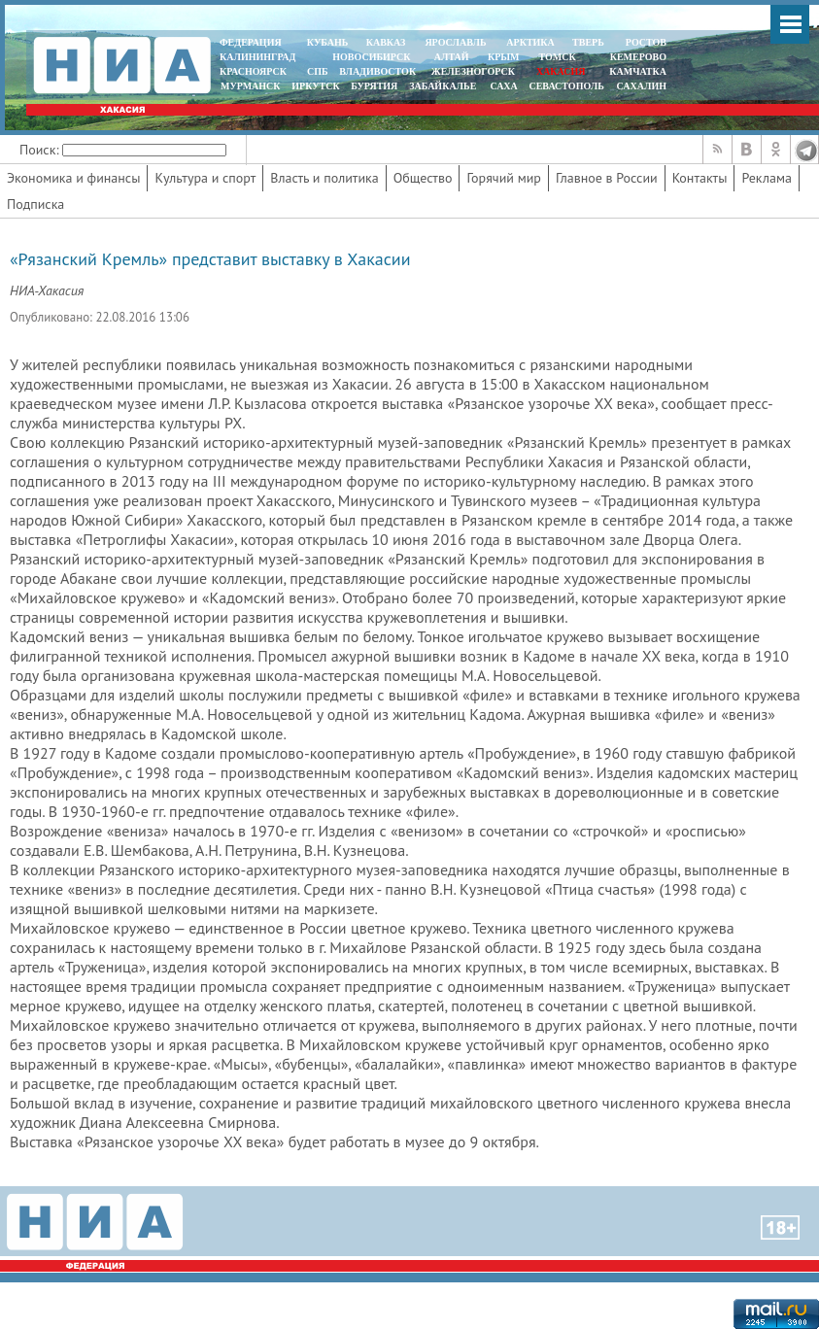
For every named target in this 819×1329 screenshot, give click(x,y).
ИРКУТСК (315, 86)
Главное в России (607, 178)
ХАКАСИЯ (559, 71)
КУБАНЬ (327, 42)
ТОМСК (560, 56)
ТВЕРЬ (588, 42)
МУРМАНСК (251, 86)
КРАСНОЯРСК (253, 71)
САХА (503, 86)
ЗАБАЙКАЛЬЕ (444, 86)
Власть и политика (324, 178)
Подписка (35, 204)
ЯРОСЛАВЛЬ (455, 42)
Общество (423, 178)
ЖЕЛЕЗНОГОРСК (473, 71)
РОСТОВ (646, 42)
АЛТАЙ (451, 56)
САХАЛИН (641, 86)
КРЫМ (504, 56)
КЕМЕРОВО (638, 56)
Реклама (766, 178)
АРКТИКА (530, 42)
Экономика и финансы (73, 178)
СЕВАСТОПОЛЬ (566, 86)
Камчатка (636, 71)
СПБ (317, 71)
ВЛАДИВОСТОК (377, 71)
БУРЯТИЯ (374, 86)
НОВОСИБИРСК (371, 56)
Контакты (700, 178)
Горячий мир (503, 178)
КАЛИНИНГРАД (257, 56)
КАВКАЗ (386, 42)
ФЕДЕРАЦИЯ (251, 42)
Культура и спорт (205, 178)
